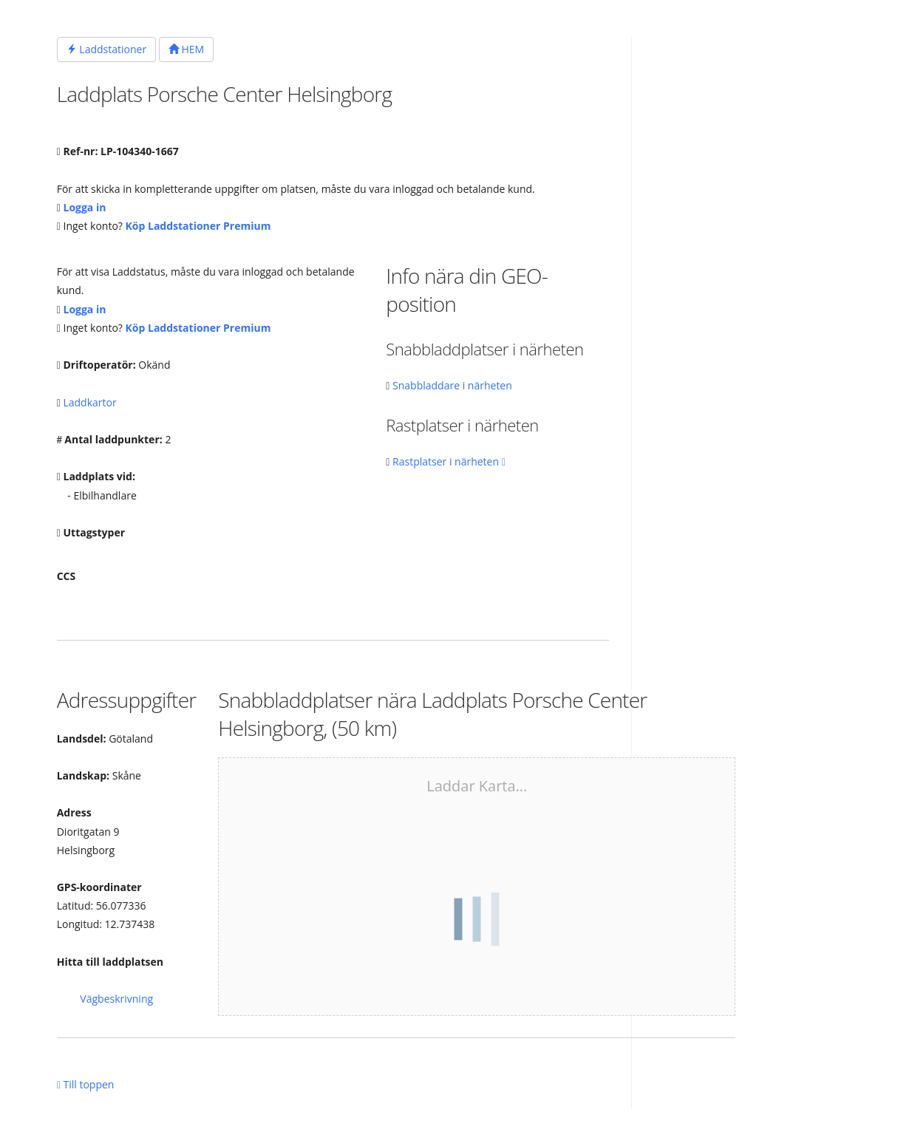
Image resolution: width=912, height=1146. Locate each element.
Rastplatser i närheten (449, 461)
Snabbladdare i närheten (452, 385)
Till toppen (86, 1084)
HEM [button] (186, 49)
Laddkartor (89, 402)
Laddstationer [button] (106, 49)
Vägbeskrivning (116, 999)
